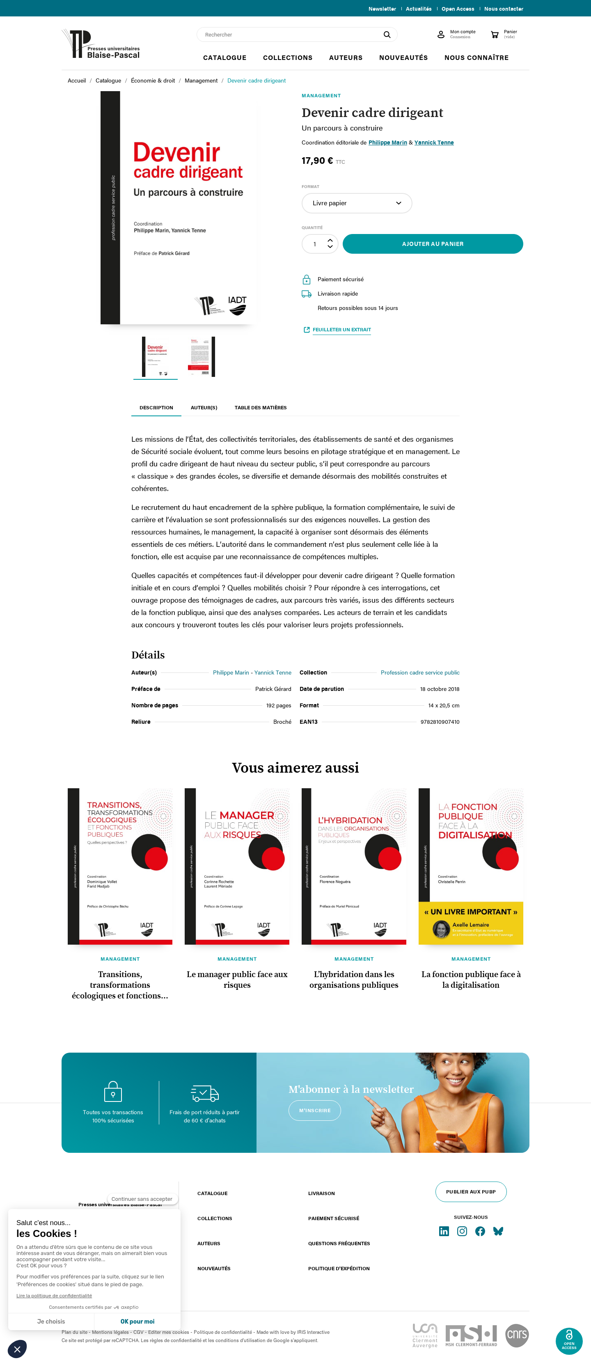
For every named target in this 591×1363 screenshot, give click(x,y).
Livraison (321, 1193)
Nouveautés (214, 1268)
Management (120, 958)
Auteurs (208, 1243)
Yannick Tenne (272, 672)
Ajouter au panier (433, 244)
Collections (214, 1218)
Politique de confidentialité (223, 1332)
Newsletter (377, 8)
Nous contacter (503, 8)
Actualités (415, 8)
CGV (138, 1332)
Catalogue (212, 1193)
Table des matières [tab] (261, 407)
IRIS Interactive (313, 1332)
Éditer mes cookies (168, 1332)
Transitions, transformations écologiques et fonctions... (120, 985)
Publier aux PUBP (471, 1191)
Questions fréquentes (339, 1243)
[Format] (357, 203)
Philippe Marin (388, 142)
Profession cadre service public (420, 672)
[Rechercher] (297, 34)
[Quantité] (314, 244)
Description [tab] (156, 407)
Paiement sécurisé (333, 1218)
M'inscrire (314, 1110)
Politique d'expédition (339, 1268)
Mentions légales (110, 1332)
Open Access (456, 8)
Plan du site (74, 1332)
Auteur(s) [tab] (204, 407)
